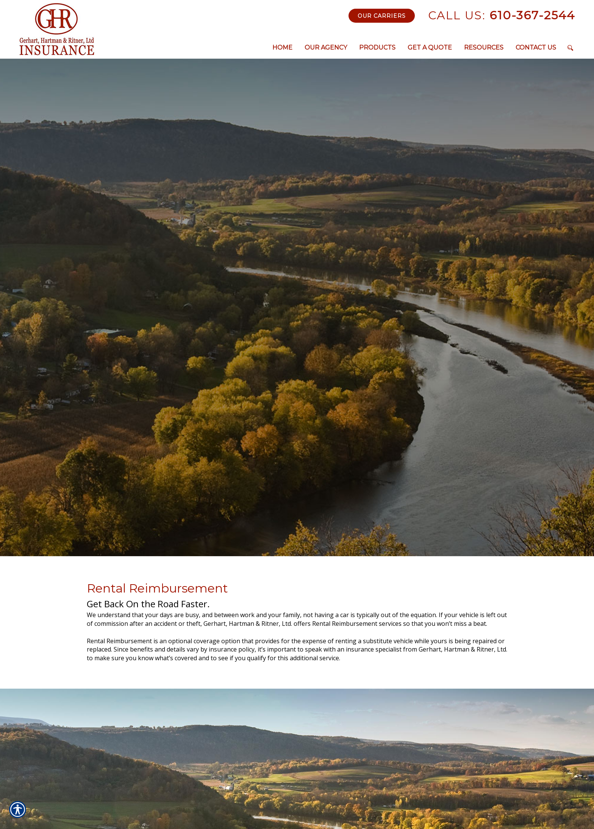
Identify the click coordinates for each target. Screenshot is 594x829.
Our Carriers (382, 15)
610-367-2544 (501, 15)
